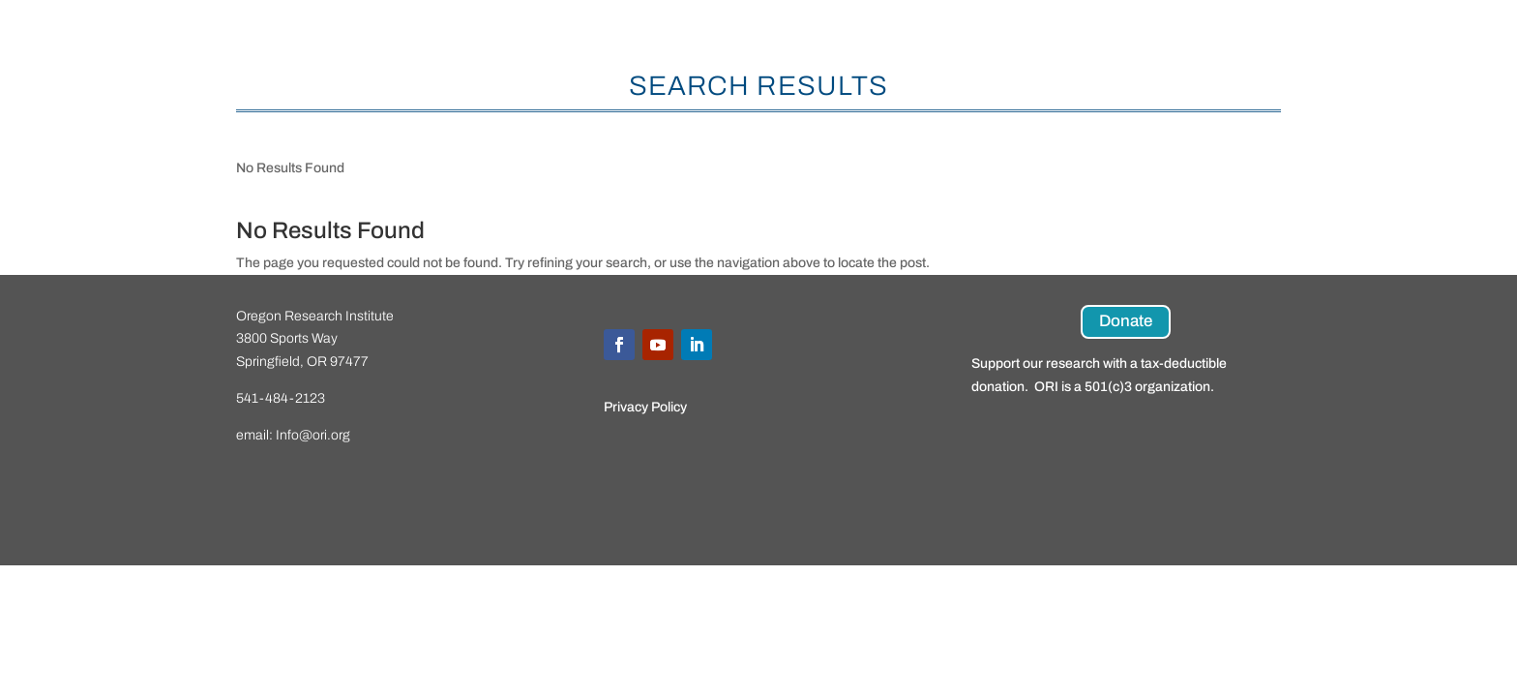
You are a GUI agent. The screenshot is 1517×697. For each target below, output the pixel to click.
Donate (1125, 321)
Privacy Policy (645, 407)
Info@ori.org (313, 435)
